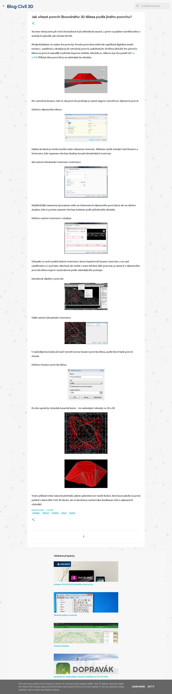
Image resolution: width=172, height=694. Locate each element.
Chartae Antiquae (61, 646)
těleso (72, 513)
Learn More (138, 686)
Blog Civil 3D (20, 6)
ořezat (46, 513)
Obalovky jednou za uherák (65, 615)
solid (64, 513)
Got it (151, 686)
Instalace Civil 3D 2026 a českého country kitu (73, 584)
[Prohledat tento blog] (155, 6)
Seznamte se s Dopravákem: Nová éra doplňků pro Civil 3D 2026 (81, 677)
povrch (55, 513)
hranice (36, 513)
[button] (33, 23)
